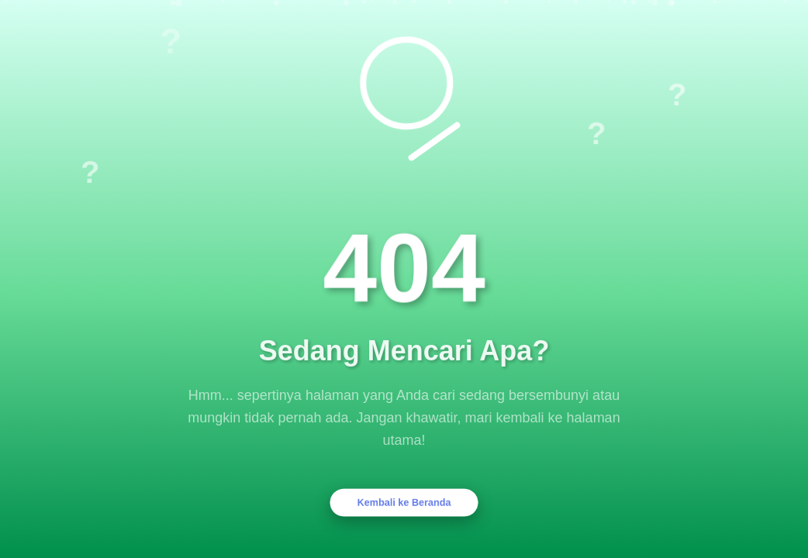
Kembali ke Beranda (403, 503)
